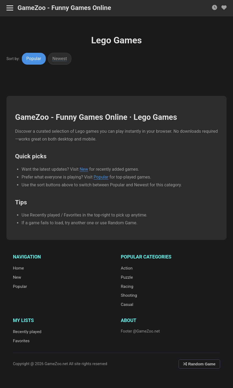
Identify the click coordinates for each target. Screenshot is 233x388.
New (83, 169)
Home (18, 268)
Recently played (27, 331)
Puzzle (127, 277)
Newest (60, 58)
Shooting (129, 295)
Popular (33, 58)
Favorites (21, 340)
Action (127, 268)
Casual (127, 304)
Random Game (199, 364)
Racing (127, 286)
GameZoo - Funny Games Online (64, 8)
